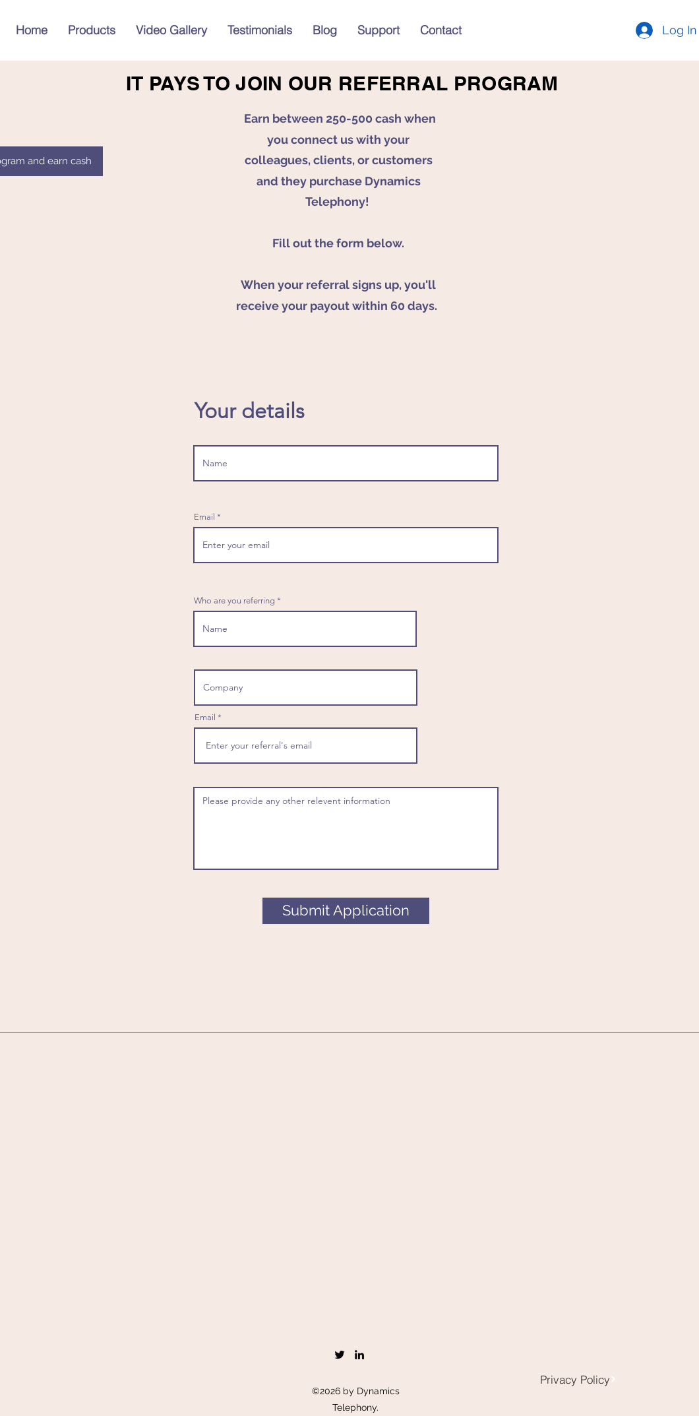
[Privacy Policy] (578, 1379)
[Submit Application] (345, 911)
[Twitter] (339, 1354)
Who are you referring (234, 600)
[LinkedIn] (359, 1354)
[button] (91, 30)
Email (204, 516)
